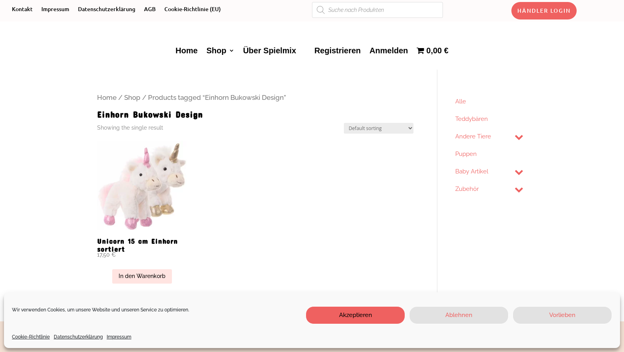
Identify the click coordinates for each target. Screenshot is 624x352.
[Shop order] (378, 128)
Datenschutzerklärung (78, 337)
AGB (150, 9)
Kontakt (22, 9)
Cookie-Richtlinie (31, 337)
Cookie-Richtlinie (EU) (192, 9)
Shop (216, 50)
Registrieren (337, 50)
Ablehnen (458, 315)
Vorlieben (562, 315)
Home (187, 50)
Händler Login (544, 10)
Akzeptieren (355, 315)
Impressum (119, 337)
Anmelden (389, 50)
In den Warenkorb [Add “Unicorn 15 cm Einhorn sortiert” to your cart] (142, 276)
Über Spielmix (269, 50)
